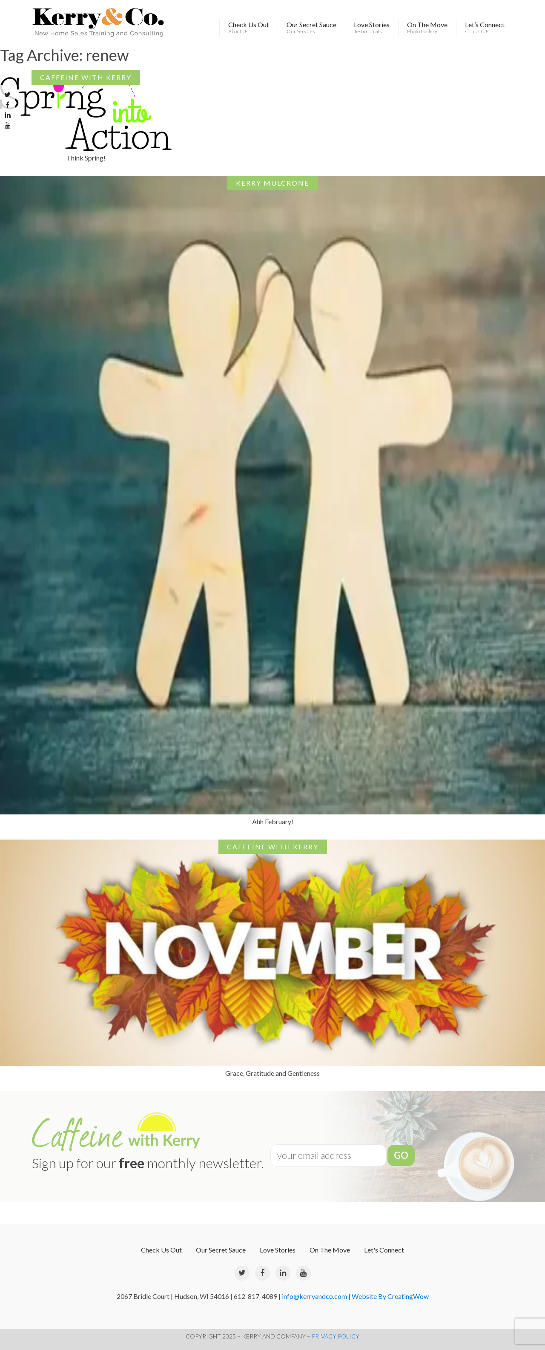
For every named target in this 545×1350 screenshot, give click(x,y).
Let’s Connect (485, 27)
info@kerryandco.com (314, 1296)
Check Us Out (248, 27)
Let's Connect (384, 1250)
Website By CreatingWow (390, 1296)
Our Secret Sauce (311, 27)
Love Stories (372, 27)
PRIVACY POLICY (335, 1336)
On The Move (427, 27)
